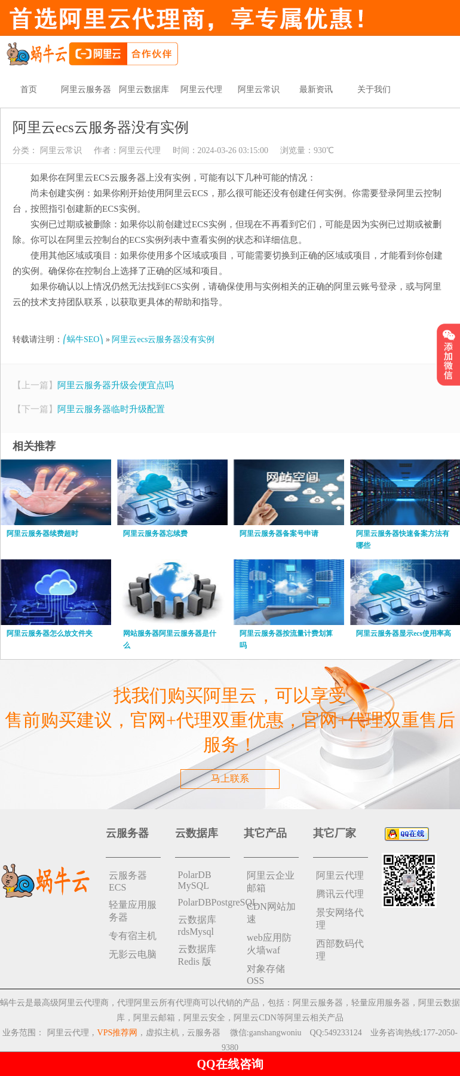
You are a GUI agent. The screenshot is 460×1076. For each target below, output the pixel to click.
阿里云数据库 (144, 89)
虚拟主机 (162, 1032)
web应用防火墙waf (269, 943)
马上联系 (230, 778)
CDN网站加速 (271, 912)
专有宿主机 (133, 936)
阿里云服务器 (86, 89)
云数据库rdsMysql (197, 926)
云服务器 (203, 1032)
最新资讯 (316, 89)
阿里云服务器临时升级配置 (111, 409)
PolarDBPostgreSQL (204, 902)
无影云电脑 (133, 954)
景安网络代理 (340, 918)
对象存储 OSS (266, 975)
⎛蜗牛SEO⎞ (83, 339)
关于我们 (374, 89)
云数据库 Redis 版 (197, 955)
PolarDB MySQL (194, 880)
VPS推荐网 (117, 1032)
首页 (28, 89)
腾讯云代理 (340, 894)
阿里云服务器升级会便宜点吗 (115, 385)
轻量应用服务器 (133, 911)
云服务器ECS (128, 881)
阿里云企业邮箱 (271, 881)
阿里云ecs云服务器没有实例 (163, 339)
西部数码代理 (340, 949)
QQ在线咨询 (230, 1064)
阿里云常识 (259, 89)
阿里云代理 (201, 89)
